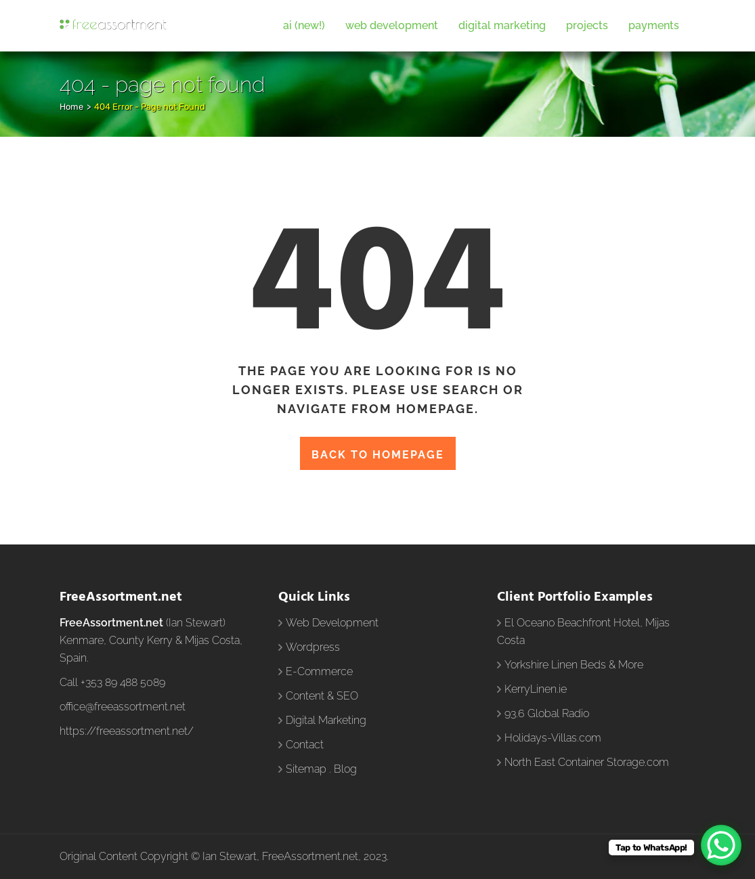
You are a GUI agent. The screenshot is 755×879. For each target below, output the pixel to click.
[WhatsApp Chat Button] (721, 845)
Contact (305, 744)
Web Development (391, 25)
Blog (345, 769)
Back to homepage (377, 454)
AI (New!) (304, 25)
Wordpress (313, 647)
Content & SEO (322, 695)
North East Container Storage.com (586, 762)
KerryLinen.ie (535, 689)
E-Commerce (319, 671)
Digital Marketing (502, 25)
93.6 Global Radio (546, 713)
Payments (653, 25)
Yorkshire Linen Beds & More (573, 664)
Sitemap (306, 769)
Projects (587, 25)
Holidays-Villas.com (552, 737)
